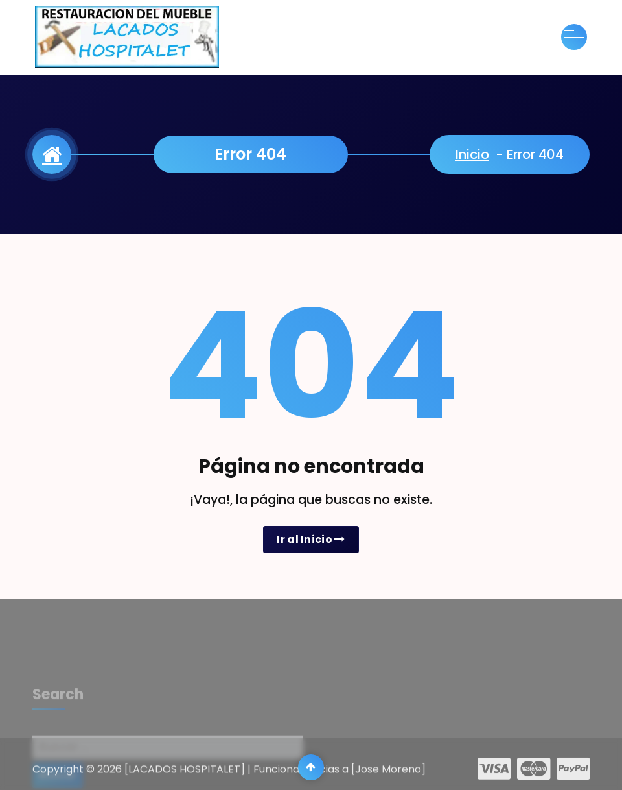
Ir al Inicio (311, 539)
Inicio (472, 154)
